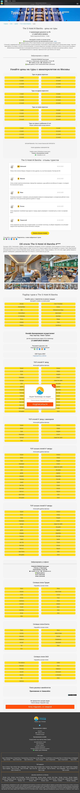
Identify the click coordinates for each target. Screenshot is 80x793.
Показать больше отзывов (40, 233)
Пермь (58, 319)
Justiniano (21, 600)
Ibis (21, 678)
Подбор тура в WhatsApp (40, 750)
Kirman (21, 597)
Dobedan (21, 604)
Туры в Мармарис (22, 766)
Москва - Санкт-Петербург (17, 777)
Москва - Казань (42, 777)
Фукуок (58, 405)
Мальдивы (21, 411)
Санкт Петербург (58, 303)
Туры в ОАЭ (73, 759)
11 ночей (21, 83)
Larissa (58, 594)
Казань (58, 306)
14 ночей (58, 86)
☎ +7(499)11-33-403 (34, 62)
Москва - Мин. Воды (52, 777)
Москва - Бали (44, 780)
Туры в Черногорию (63, 759)
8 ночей (58, 77)
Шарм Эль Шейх (58, 380)
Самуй (21, 395)
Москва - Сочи (6, 777)
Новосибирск (21, 313)
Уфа (21, 310)
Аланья (58, 368)
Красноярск (58, 313)
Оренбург (58, 316)
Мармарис (21, 377)
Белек (21, 371)
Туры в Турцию (14, 758)
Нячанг (58, 402)
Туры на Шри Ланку (38, 758)
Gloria (58, 600)
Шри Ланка (21, 408)
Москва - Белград (71, 780)
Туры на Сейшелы (63, 758)
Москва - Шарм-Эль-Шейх (37, 779)
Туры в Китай (6, 759)
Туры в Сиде (41, 770)
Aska (58, 610)
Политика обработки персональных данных (40, 748)
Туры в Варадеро (61, 768)
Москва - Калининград (31, 777)
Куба (58, 408)
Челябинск (58, 325)
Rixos (58, 588)
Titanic (21, 588)
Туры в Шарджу (74, 766)
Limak (21, 594)
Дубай (21, 386)
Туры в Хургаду (46, 766)
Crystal (21, 607)
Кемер (58, 371)
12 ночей (58, 83)
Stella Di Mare (58, 633)
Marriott (21, 675)
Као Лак (22, 399)
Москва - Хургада (16, 779)
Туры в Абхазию (6, 758)
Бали (58, 411)
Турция (21, 368)
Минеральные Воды (58, 310)
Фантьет (21, 405)
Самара (22, 322)
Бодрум (58, 374)
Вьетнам (21, 402)
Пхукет (58, 399)
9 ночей (22, 80)
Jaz (21, 645)
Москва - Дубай (65, 779)
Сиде (21, 374)
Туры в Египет (29, 758)
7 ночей (22, 77)
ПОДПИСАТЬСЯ (40, 404)
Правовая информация (40, 747)
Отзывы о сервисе (40, 745)
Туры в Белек (13, 766)
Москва (21, 303)
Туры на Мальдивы (54, 758)
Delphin (58, 604)
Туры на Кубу (46, 758)
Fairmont (21, 681)
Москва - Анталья (63, 777)
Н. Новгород (21, 316)
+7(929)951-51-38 (40, 155)
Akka (21, 616)
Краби (58, 395)
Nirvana (21, 591)
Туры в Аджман (6, 768)
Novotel (21, 642)
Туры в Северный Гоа (71, 768)
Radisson (21, 639)
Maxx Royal (58, 591)
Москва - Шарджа (73, 779)
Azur (21, 648)
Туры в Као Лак (33, 768)
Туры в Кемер (30, 766)
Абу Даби (58, 383)
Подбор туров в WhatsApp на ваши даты (40, 151)
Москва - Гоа (21, 780)
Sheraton (21, 636)
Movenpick (58, 642)
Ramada (22, 668)
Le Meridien (58, 675)
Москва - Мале (33, 780)
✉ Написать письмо (40, 734)
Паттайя (58, 392)
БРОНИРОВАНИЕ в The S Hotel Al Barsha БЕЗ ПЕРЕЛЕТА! (40, 143)
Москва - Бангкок (26, 779)
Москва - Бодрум (73, 777)
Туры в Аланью (6, 766)
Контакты (40, 731)
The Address (22, 662)
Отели (9, 1)
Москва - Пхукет (48, 779)
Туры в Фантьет (42, 768)
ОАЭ (21, 383)
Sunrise (21, 633)
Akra (58, 613)
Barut (58, 607)
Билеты (14, 1)
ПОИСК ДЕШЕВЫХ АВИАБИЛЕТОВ (40, 147)
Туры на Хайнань (51, 768)
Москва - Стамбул (57, 780)
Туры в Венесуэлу (28, 759)
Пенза (21, 319)
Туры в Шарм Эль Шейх (56, 766)
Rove (58, 665)
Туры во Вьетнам (17, 759)
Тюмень (22, 325)
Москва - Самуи (56, 779)
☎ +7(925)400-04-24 (45, 62)
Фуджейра (58, 389)
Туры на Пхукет (15, 768)
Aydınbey (21, 610)
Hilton (58, 645)
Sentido (58, 636)
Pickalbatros (58, 639)
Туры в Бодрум (38, 766)
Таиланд (21, 392)
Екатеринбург (21, 306)
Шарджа (21, 389)
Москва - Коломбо (9, 780)
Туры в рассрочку (40, 743)
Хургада (22, 380)
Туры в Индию (39, 759)
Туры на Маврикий (73, 758)
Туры (6, 1)
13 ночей (21, 86)
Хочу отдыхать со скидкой (40, 707)
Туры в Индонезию (50, 759)
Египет (58, 377)
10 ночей (58, 80)
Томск (58, 322)
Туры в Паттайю (24, 768)
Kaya (58, 597)
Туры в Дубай (66, 766)
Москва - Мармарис (7, 779)
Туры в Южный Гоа (16, 770)
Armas (21, 613)
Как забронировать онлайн (40, 742)
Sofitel (58, 662)
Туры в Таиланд (22, 758)
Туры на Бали (65, 770)
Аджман (58, 386)
